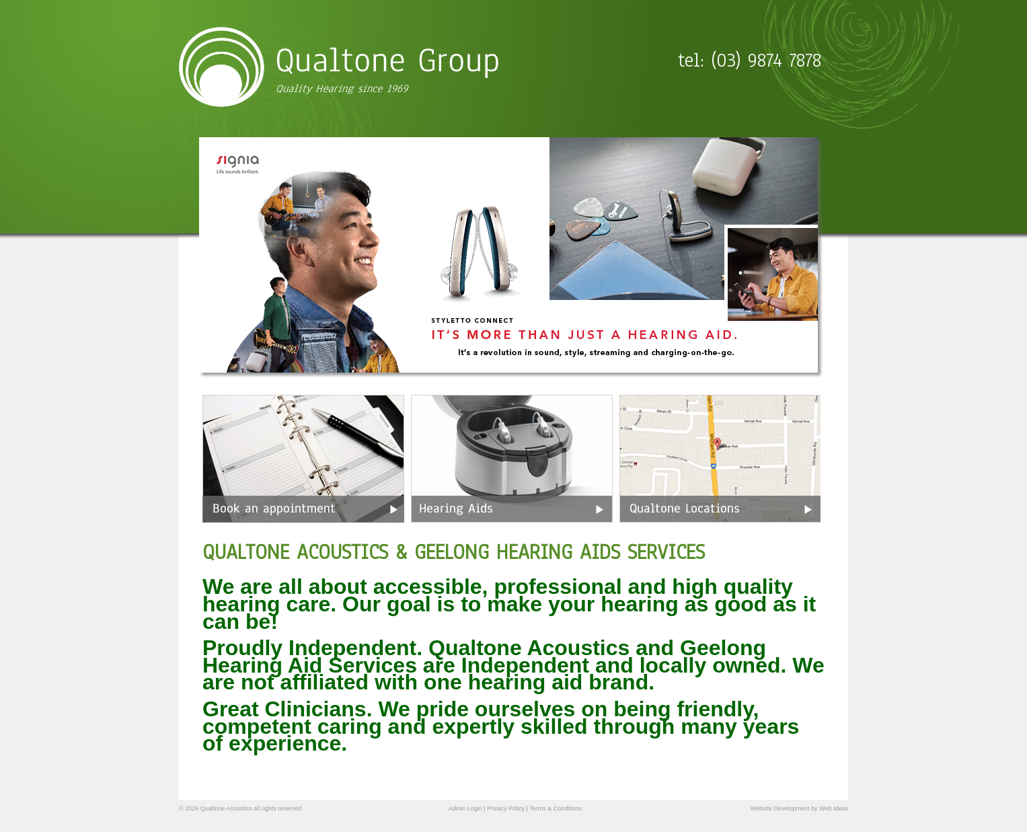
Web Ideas (833, 808)
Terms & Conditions (555, 808)
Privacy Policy (506, 808)
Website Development (780, 808)
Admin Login (465, 808)
